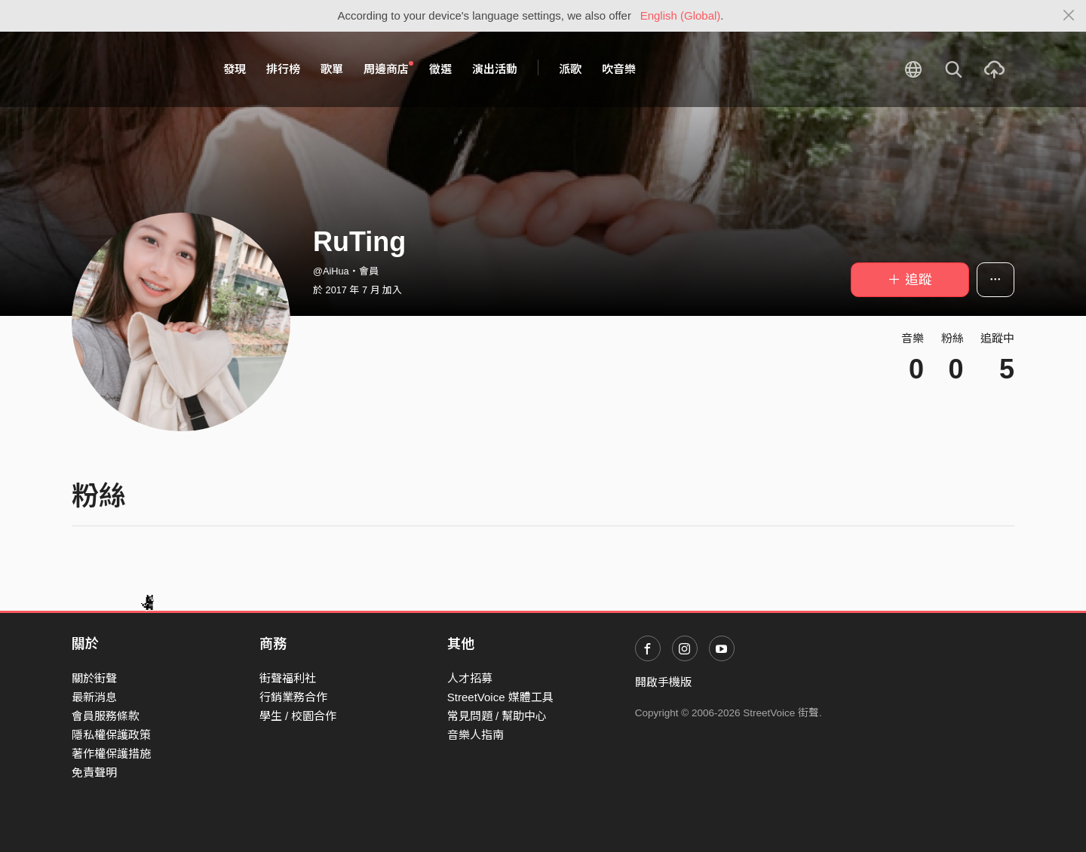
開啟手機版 (663, 682)
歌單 (332, 69)
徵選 (440, 69)
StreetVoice (134, 69)
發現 (234, 69)
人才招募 (469, 678)
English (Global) (680, 15)
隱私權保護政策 (111, 734)
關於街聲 (94, 678)
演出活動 (494, 69)
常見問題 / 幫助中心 (497, 715)
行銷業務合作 (293, 697)
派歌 (570, 69)
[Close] (1069, 16)
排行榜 (283, 69)
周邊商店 (388, 68)
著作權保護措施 (111, 753)
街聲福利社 (287, 678)
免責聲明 (94, 772)
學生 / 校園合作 (298, 715)
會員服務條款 (106, 715)
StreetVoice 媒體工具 (500, 697)
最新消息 (94, 697)
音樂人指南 (475, 734)
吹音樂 (619, 69)
